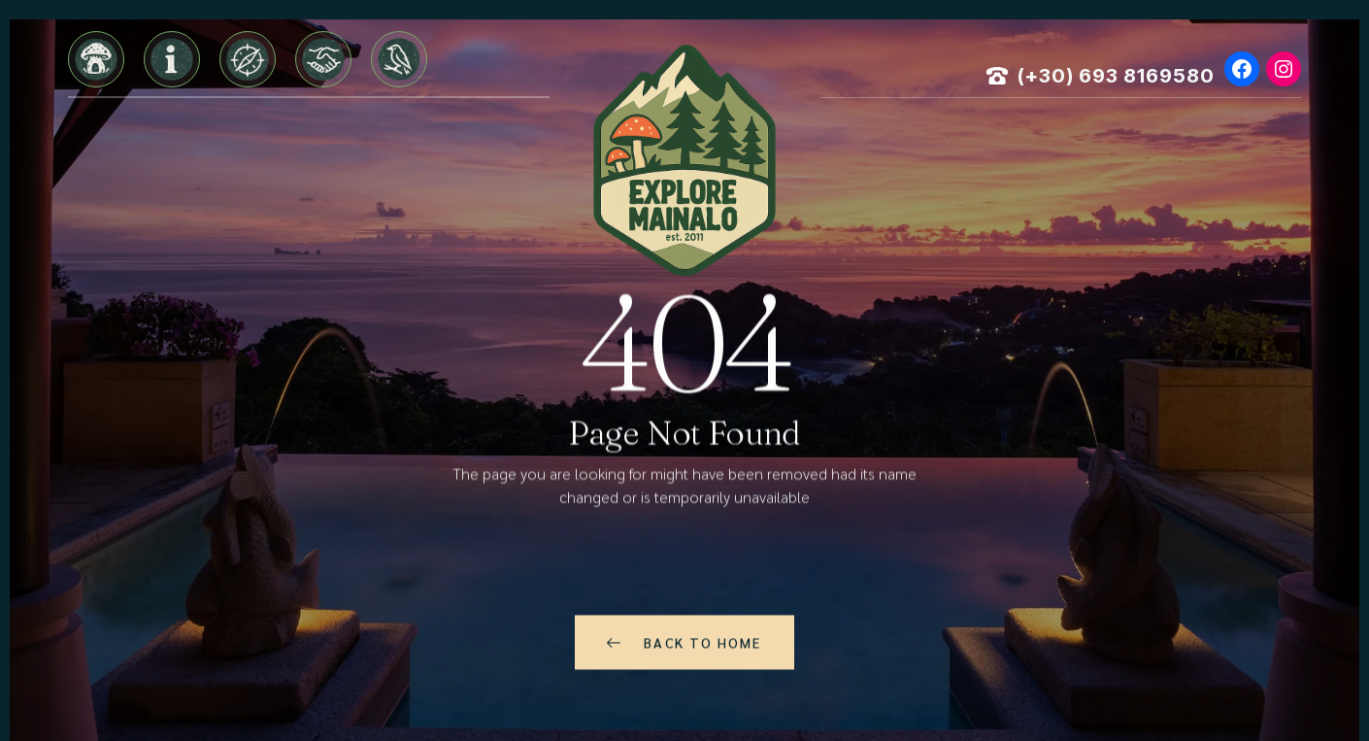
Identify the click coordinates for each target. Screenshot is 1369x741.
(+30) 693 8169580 (1116, 75)
